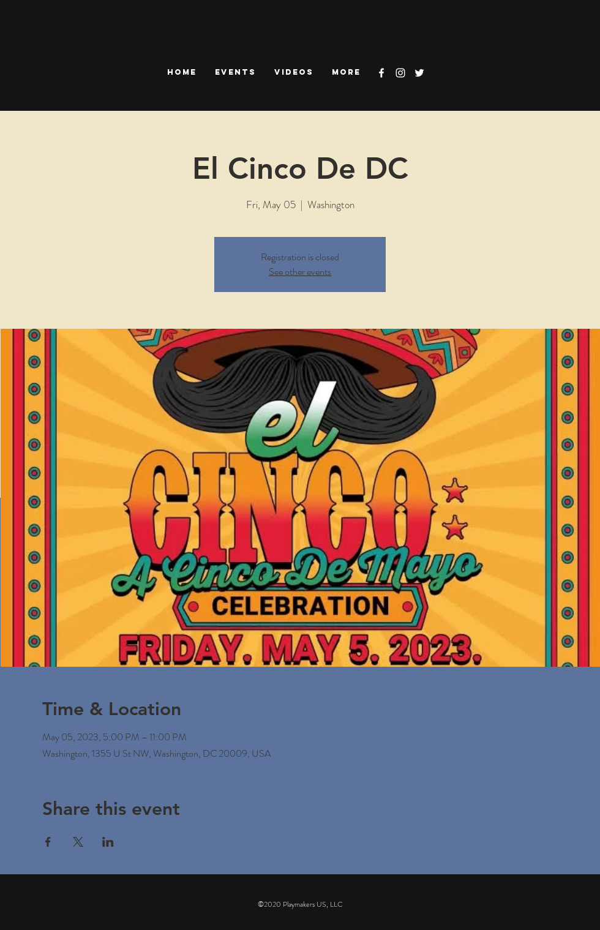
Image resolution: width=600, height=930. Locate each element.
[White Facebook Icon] (381, 73)
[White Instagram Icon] (400, 73)
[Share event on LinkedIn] (108, 842)
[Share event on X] (78, 842)
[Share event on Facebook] (48, 842)
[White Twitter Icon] (419, 73)
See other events (300, 271)
